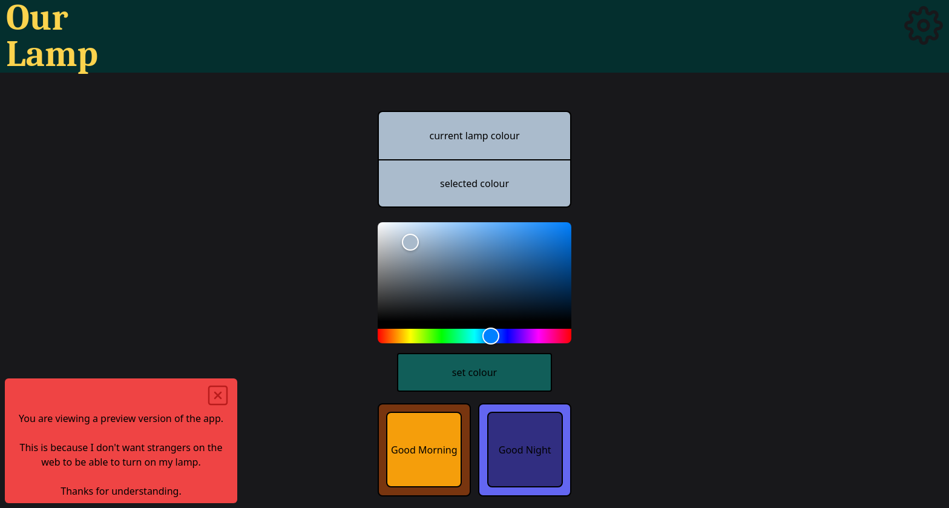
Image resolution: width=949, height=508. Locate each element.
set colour (474, 372)
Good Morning (424, 450)
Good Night (525, 450)
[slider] (474, 272)
